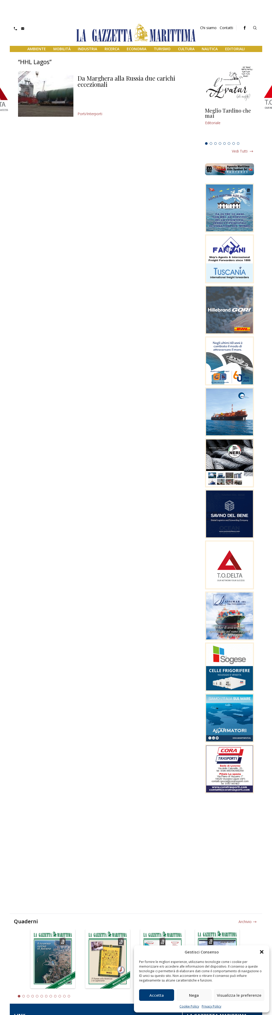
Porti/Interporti (90, 113)
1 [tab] (206, 143)
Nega (194, 995)
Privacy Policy (211, 1006)
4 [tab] (220, 143)
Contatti (226, 27)
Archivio (245, 921)
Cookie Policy (189, 1006)
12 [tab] (69, 996)
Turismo (162, 48)
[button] (261, 951)
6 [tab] (229, 143)
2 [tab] (211, 143)
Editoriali (235, 48)
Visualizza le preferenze (239, 995)
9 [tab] (55, 996)
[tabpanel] (229, 124)
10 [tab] (59, 996)
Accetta (156, 995)
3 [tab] (215, 143)
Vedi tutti (240, 151)
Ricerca (112, 48)
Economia (136, 48)
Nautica (210, 48)
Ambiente (36, 48)
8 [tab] (238, 143)
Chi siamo (208, 27)
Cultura (186, 48)
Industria (87, 48)
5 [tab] (224, 143)
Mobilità (62, 48)
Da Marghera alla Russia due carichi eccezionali (126, 81)
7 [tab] (233, 143)
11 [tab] (64, 996)
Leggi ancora (229, 124)
